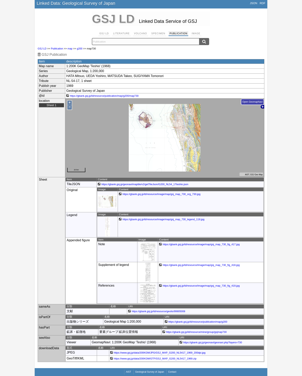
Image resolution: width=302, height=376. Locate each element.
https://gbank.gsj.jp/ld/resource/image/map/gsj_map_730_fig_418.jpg (201, 265)
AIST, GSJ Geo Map (251, 175)
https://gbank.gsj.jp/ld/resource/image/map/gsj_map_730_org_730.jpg (161, 194)
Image (196, 33)
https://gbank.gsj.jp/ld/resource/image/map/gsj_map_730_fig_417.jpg (201, 244)
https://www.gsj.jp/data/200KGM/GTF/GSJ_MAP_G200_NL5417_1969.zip (155, 358)
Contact (172, 371)
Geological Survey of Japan (149, 371)
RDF (262, 3)
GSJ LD (104, 33)
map (70, 48)
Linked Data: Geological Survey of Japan (76, 3)
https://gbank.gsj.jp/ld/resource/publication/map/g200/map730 (104, 95)
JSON (253, 3)
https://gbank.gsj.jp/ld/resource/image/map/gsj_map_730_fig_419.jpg (201, 285)
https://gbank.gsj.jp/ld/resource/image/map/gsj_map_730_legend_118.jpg (163, 219)
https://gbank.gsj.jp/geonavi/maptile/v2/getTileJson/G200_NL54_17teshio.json (144, 184)
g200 (79, 48)
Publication (178, 33)
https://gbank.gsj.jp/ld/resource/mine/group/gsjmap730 (196, 332)
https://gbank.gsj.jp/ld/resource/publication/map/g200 (197, 321)
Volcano (140, 33)
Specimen (158, 33)
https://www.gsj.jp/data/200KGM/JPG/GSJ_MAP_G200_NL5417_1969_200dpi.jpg (159, 352)
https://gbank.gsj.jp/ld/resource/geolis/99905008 (158, 311)
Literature (121, 33)
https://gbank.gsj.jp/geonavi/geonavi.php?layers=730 (212, 342)
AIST (128, 371)
